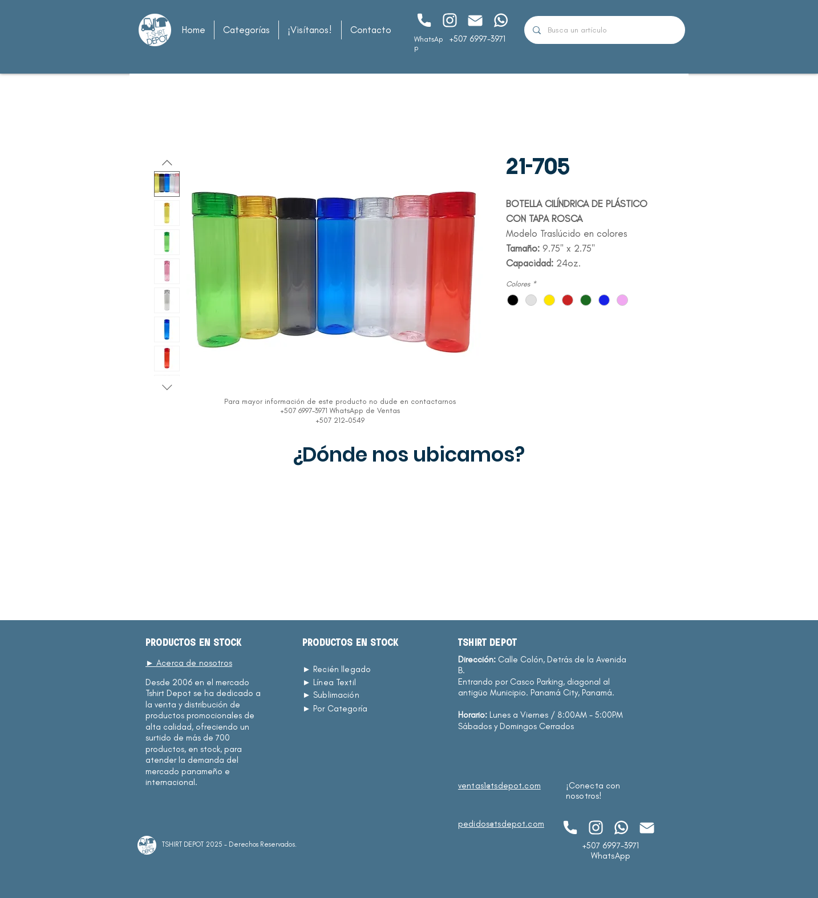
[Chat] (423, 20)
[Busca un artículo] (604, 30)
